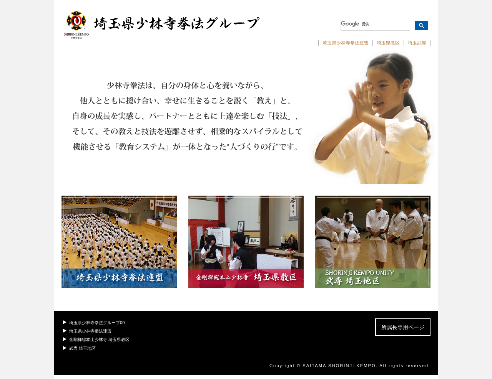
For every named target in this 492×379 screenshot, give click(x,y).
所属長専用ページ (402, 327)
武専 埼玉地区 (82, 348)
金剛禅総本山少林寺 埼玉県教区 (99, 339)
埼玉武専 (417, 43)
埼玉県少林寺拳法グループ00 (97, 322)
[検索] (374, 23)
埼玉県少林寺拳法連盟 (345, 43)
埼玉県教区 (388, 43)
